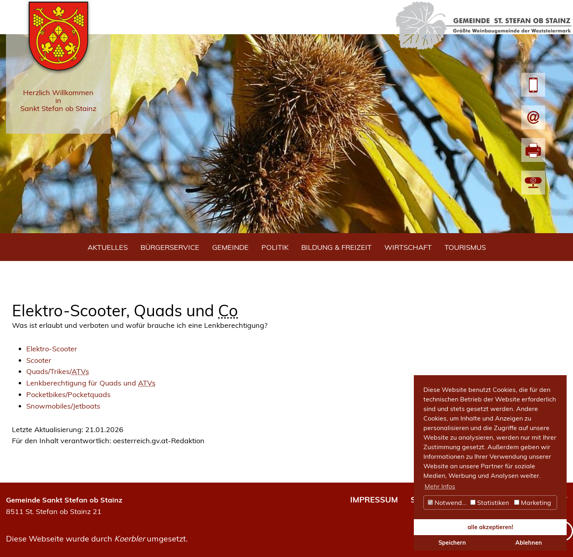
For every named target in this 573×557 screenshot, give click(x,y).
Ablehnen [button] (528, 542)
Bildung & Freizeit (336, 247)
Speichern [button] (452, 542)
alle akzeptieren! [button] (490, 527)
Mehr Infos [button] (440, 486)
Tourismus (465, 247)
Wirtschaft (408, 247)
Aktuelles (108, 247)
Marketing (532, 502)
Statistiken (489, 502)
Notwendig (448, 502)
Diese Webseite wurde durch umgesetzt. (97, 538)
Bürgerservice (169, 247)
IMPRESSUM (374, 499)
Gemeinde (230, 247)
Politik (274, 247)
